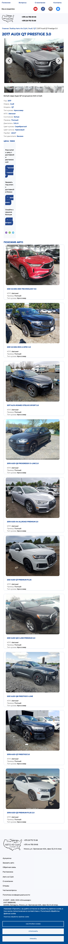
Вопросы (22, 3)
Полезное (6, 3)
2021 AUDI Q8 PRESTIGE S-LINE (20, 696)
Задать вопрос (9, 221)
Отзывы (6, 886)
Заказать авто (8, 863)
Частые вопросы (10, 890)
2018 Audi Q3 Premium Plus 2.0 (20, 813)
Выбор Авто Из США (18, 28)
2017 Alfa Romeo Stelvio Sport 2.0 (23, 405)
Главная (5, 28)
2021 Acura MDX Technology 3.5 (21, 289)
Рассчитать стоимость (9, 171)
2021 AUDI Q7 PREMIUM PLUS (19, 580)
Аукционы (7, 858)
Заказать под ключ (9, 200)
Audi (30, 28)
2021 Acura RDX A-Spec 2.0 (19, 347)
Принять (33, 939)
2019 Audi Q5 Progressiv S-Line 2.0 (23, 463)
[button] (34, 60)
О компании (40, 3)
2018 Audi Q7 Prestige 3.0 (18, 754)
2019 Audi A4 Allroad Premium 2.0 (22, 522)
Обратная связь (9, 867)
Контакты (57, 3)
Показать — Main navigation (30, 19)
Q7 (35, 28)
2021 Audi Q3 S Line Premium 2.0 (21, 638)
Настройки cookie (33, 924)
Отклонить (33, 931)
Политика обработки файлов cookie (16, 917)
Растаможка (8, 872)
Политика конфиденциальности (16, 895)
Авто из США (8, 877)
